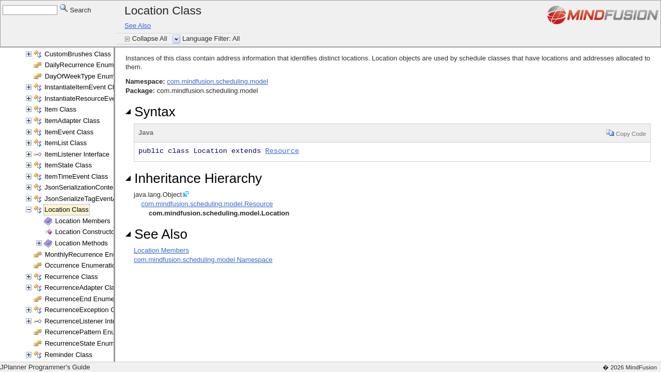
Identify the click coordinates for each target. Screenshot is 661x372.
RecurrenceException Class (85, 310)
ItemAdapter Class (72, 121)
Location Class (66, 209)
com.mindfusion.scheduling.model (217, 81)
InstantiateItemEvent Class (84, 87)
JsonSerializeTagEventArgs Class (94, 199)
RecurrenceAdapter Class (82, 287)
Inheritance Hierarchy (193, 178)
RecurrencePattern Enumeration (93, 332)
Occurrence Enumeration (82, 265)
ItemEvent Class (68, 132)
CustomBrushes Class (77, 54)
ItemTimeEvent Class (76, 176)
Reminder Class (68, 355)
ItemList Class (65, 143)
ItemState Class (68, 165)
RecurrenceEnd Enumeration (88, 299)
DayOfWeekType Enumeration (90, 76)
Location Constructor (86, 232)
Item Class (60, 109)
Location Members (83, 221)
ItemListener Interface (76, 154)
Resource (282, 151)
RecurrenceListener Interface (87, 321)
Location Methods (81, 243)
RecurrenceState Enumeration (90, 343)
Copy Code (626, 132)
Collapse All (150, 38)
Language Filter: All (211, 38)
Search (75, 9)
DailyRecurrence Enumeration (89, 65)
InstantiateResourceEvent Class (92, 98)
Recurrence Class (71, 277)
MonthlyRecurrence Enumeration (94, 254)
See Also (137, 25)
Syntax (150, 111)
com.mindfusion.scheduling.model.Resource (207, 204)
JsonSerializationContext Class (90, 187)
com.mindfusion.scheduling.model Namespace (203, 260)
